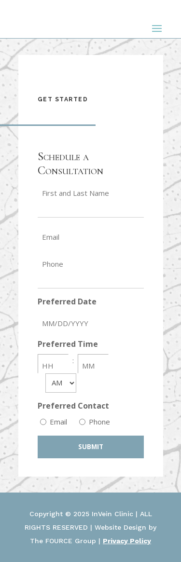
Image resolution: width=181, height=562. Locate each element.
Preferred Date (67, 301)
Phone (99, 421)
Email (58, 421)
